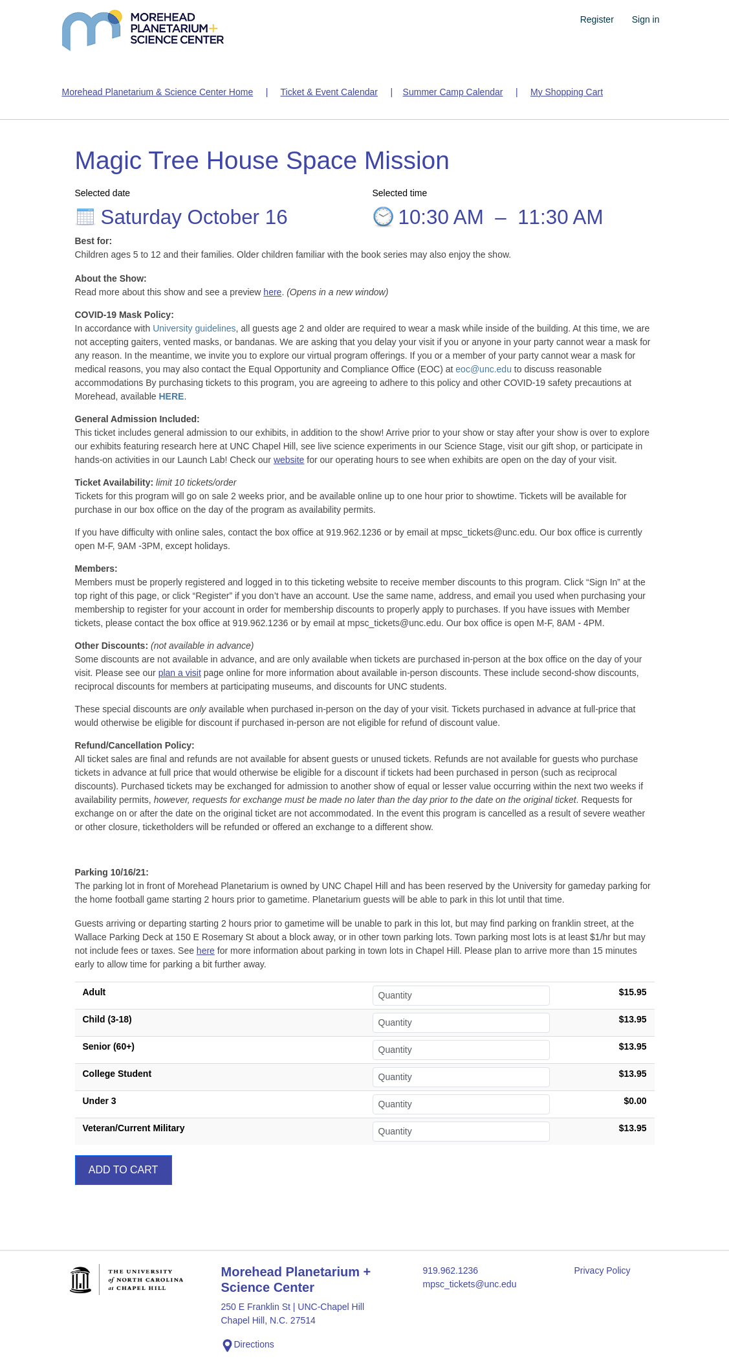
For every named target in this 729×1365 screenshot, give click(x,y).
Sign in (646, 19)
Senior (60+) (109, 1046)
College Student (117, 1073)
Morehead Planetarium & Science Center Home (158, 92)
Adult (94, 992)
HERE (171, 396)
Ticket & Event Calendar (328, 92)
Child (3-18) (107, 1019)
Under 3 (99, 1101)
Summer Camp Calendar (453, 92)
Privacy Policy (602, 1270)
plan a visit (179, 673)
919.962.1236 (450, 1270)
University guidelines (194, 328)
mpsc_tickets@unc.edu (469, 1284)
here (272, 292)
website (289, 460)
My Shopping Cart (566, 92)
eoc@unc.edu (483, 369)
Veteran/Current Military (134, 1128)
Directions (247, 1345)
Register (597, 19)
